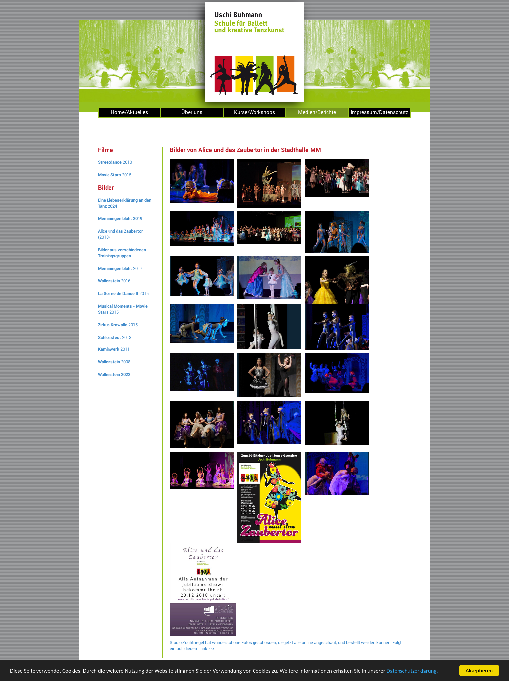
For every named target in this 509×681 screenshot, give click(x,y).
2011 (114, 349)
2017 (120, 268)
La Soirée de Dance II (118, 293)
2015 (114, 174)
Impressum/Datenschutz (379, 112)
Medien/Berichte (317, 112)
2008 (114, 361)
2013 (114, 337)
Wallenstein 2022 (114, 374)
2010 (115, 162)
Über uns (192, 112)
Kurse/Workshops (254, 112)
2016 (114, 281)
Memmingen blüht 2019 (120, 218)
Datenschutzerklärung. (412, 671)
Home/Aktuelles (129, 112)
